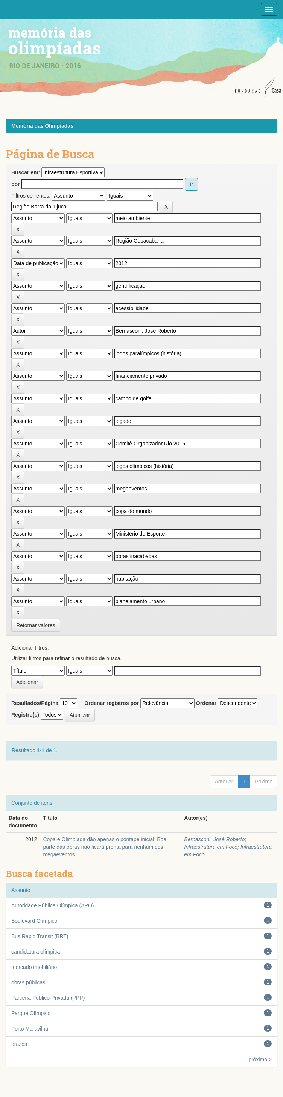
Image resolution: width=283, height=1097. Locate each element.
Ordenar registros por (111, 703)
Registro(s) (25, 715)
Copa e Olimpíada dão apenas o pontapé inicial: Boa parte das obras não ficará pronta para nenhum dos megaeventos (104, 846)
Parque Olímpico (30, 1013)
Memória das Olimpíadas (42, 126)
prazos (19, 1044)
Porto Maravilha (29, 1029)
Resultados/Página (34, 703)
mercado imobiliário (34, 967)
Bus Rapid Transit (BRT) (39, 936)
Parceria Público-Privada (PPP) (48, 998)
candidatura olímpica (35, 952)
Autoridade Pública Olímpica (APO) (52, 905)
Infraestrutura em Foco (210, 847)
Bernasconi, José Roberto (214, 839)
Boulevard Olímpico (34, 921)
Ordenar (206, 703)
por (15, 184)
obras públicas (28, 982)
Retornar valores (35, 625)
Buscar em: (25, 172)
